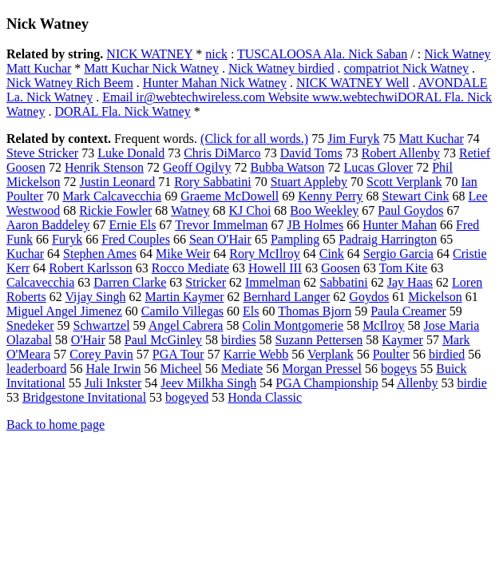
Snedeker (30, 325)
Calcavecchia (40, 282)
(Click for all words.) (254, 138)
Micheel (180, 368)
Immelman (272, 282)
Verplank (330, 354)
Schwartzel (101, 325)
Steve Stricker (42, 153)
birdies (238, 340)
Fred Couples (135, 239)
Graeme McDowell (229, 196)
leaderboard (36, 368)
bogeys (399, 368)
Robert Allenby (401, 153)
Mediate (242, 368)
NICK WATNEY (149, 54)
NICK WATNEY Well (353, 82)
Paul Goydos (410, 210)
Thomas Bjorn (314, 311)
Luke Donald (130, 153)
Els (251, 311)
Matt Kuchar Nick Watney (151, 68)
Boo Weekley (324, 210)
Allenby (417, 383)
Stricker (205, 282)
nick (216, 54)
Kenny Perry (330, 196)
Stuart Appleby (309, 181)
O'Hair (88, 340)
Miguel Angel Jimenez (64, 311)
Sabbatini (343, 282)
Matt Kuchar (431, 138)
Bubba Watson (287, 167)
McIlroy (383, 325)
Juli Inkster (113, 383)
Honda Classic (265, 397)
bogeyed (186, 397)
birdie (471, 383)
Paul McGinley (163, 340)
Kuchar (25, 253)
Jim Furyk (353, 138)
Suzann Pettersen (319, 340)
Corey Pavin (101, 354)
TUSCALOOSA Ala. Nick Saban (322, 54)
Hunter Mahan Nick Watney (215, 82)
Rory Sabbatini (212, 181)
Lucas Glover (379, 167)
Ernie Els (132, 225)
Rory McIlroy (264, 253)
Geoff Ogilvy (197, 167)
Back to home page (55, 424)
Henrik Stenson (104, 167)
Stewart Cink (415, 196)
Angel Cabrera (186, 325)
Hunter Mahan (399, 225)
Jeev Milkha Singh (208, 383)
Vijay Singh (95, 296)
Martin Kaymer (184, 296)
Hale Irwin (113, 368)
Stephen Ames (100, 253)
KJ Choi (249, 210)
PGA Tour (178, 354)
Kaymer (402, 340)
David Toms (311, 153)
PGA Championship (326, 383)
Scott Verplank (404, 181)
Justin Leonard (118, 181)
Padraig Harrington (388, 239)
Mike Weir (183, 253)
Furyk (67, 239)
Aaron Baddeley (47, 225)
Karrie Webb (256, 354)
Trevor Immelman (221, 225)
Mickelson (435, 296)
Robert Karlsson (90, 268)
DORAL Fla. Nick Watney (122, 111)
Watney (190, 210)
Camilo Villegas (182, 311)
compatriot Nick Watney (406, 68)
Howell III (275, 268)
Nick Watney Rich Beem (69, 82)
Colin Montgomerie (292, 325)
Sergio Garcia (398, 253)
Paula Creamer (408, 311)
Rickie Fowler (115, 210)
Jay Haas (410, 282)
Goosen (340, 268)
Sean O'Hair (220, 239)
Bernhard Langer (287, 296)
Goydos (369, 296)
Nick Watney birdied (281, 68)
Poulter (391, 354)
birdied (447, 354)
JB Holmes (315, 225)
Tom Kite (403, 268)
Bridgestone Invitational (84, 397)
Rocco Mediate (190, 268)
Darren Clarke (129, 282)
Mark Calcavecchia (111, 196)
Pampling (295, 239)
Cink (331, 253)
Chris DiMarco (222, 153)
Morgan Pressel (322, 368)
